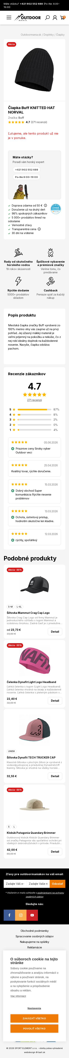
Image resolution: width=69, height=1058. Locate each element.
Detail (55, 631)
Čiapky (60, 34)
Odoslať (57, 883)
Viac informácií (18, 996)
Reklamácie (34, 947)
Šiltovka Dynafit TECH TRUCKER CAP (31, 757)
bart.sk (41, 1052)
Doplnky (49, 34)
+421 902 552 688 (26, 169)
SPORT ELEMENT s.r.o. (26, 1048)
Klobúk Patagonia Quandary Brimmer (31, 832)
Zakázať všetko (34, 1018)
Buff (21, 117)
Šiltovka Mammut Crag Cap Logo (28, 612)
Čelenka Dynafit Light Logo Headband (31, 682)
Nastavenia (34, 1008)
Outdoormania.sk (31, 34)
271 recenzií (34, 400)
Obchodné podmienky (35, 931)
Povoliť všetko (34, 1028)
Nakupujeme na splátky (34, 942)
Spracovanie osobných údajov (35, 936)
